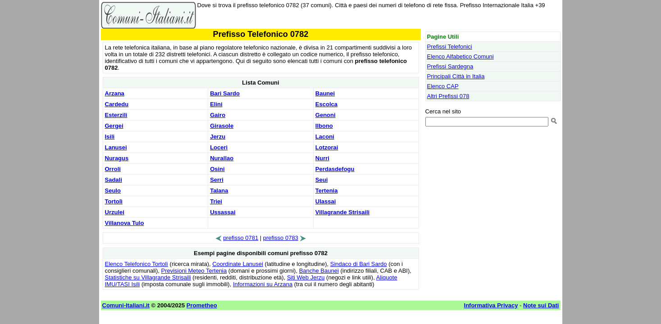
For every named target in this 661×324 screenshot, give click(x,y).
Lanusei (116, 147)
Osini (217, 169)
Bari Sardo (225, 93)
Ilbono (324, 125)
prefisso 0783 (280, 237)
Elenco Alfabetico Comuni (460, 56)
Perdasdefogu (335, 169)
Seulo (113, 190)
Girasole (221, 125)
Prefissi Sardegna (450, 66)
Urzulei (114, 212)
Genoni (325, 115)
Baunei (325, 93)
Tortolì (114, 201)
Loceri (219, 147)
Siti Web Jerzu (306, 277)
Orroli (113, 169)
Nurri (322, 158)
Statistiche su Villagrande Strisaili (148, 277)
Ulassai (325, 201)
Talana (219, 190)
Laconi (324, 136)
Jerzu (217, 136)
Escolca (326, 104)
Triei (216, 201)
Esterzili (116, 115)
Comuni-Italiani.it (126, 305)
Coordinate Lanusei (237, 264)
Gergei (114, 125)
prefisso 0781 (240, 237)
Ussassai (222, 212)
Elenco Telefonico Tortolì (136, 264)
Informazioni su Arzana (262, 284)
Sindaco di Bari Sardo (358, 264)
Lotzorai (326, 147)
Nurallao (221, 158)
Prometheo (202, 305)
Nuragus (117, 158)
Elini (216, 104)
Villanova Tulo (124, 223)
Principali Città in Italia (456, 76)
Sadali (113, 179)
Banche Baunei (319, 270)
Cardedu (117, 104)
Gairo (217, 115)
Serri (216, 179)
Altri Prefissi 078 (448, 96)
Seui (321, 179)
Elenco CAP (443, 86)
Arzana (114, 93)
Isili (110, 136)
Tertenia (326, 190)
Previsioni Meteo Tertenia (194, 270)
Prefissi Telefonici (449, 46)
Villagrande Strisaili (342, 212)
